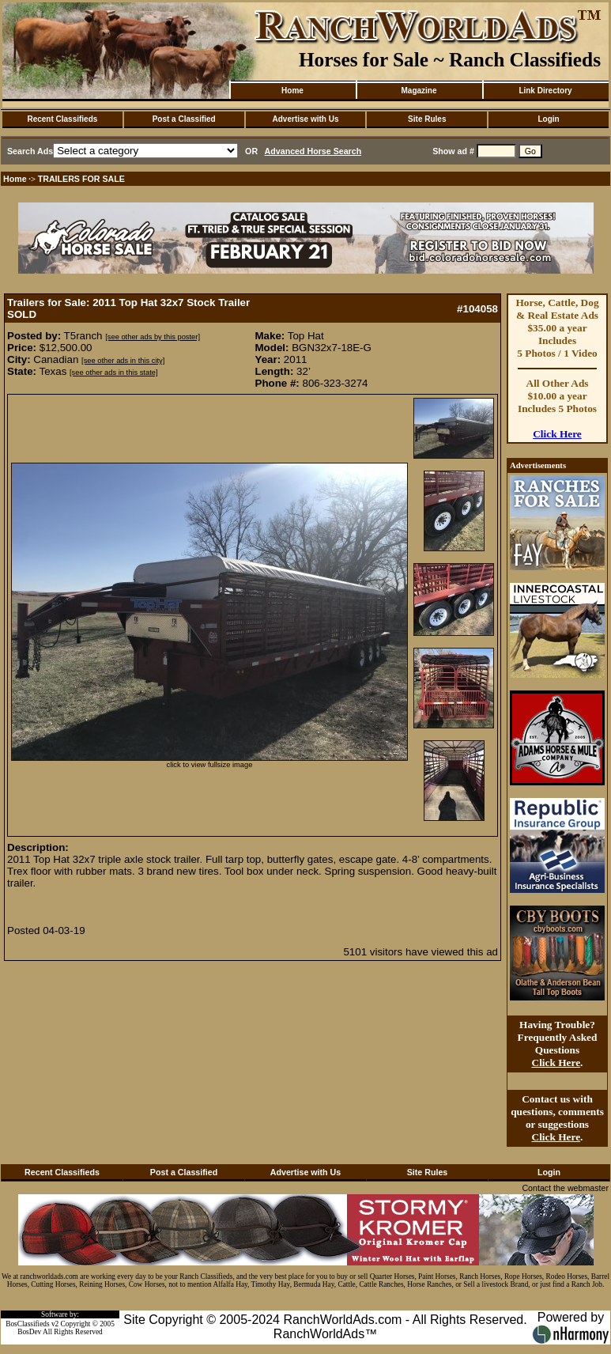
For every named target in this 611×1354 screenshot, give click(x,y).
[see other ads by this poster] (152, 337)
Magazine (418, 90)
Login (548, 119)
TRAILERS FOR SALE (81, 178)
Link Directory (545, 90)
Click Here (557, 434)
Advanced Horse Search (313, 151)
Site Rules (427, 119)
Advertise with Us (306, 119)
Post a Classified (184, 119)
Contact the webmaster (565, 1188)
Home (292, 90)
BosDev (29, 1332)
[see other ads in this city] (122, 361)
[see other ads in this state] (113, 372)
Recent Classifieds (62, 119)
